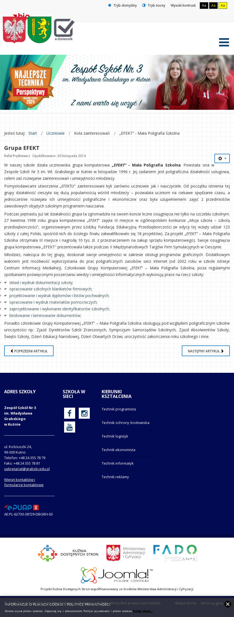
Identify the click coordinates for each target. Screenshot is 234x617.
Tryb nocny (153, 5)
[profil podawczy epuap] (21, 509)
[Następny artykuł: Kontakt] (206, 353)
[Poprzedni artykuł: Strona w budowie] (29, 353)
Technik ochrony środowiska (125, 424)
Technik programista (119, 411)
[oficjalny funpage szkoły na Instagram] (84, 415)
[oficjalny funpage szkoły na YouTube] (70, 429)
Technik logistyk (115, 438)
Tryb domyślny (122, 5)
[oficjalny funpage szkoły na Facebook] (69, 415)
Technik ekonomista (118, 451)
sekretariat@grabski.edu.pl (27, 471)
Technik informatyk (118, 465)
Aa (204, 5)
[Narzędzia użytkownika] (222, 160)
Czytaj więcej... (143, 611)
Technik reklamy (115, 479)
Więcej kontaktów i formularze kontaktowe (24, 485)
